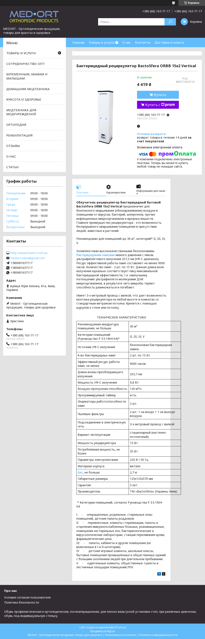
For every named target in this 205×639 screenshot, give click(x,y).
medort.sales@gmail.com (27, 258)
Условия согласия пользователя (27, 597)
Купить (160, 94)
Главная (78, 42)
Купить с (160, 104)
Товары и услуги (101, 42)
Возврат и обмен (125, 52)
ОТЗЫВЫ (13, 146)
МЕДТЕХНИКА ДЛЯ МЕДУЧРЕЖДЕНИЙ (21, 112)
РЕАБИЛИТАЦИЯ (19, 135)
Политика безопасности (21, 602)
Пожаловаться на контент (120, 635)
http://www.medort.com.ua (28, 253)
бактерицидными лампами (95, 255)
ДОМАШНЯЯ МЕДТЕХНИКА (28, 89)
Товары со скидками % (90, 52)
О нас (126, 42)
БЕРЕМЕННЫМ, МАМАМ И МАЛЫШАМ (26, 76)
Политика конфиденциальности (158, 635)
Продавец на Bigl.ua (102, 631)
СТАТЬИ (12, 167)
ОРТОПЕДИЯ (16, 124)
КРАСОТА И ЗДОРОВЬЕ (23, 99)
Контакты (142, 42)
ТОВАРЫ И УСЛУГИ (21, 53)
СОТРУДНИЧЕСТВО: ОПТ (25, 64)
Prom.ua (121, 627)
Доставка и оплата (169, 42)
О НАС (11, 156)
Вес (80, 472)
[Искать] (170, 21)
